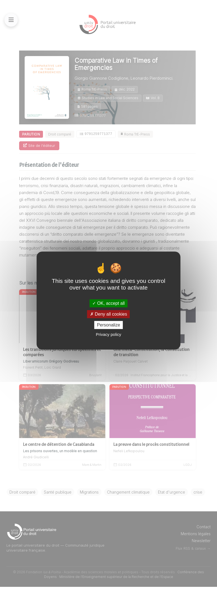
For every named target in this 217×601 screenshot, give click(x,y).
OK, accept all (108, 303)
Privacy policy (108, 334)
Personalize (108, 325)
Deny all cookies (108, 314)
